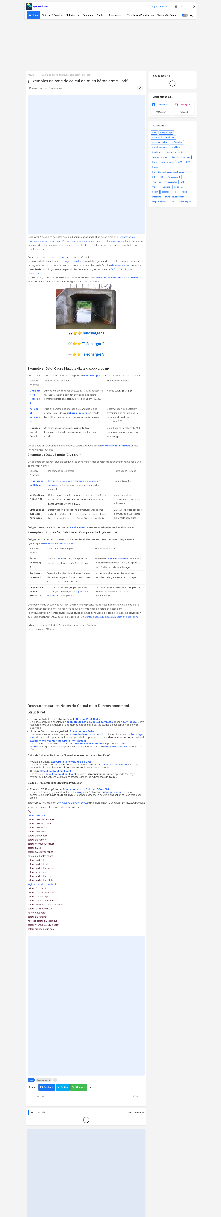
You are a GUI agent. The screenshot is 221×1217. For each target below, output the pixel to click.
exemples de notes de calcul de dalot (118, 277)
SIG (161, 177)
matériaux (156, 197)
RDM (154, 177)
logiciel (185, 192)
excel (175, 192)
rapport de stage (160, 202)
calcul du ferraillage (114, 764)
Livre (154, 162)
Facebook (48, 1087)
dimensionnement (120, 265)
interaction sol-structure (115, 445)
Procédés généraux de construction (168, 172)
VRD (183, 182)
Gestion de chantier (175, 152)
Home (35, 15)
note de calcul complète (89, 743)
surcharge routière (76, 413)
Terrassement (174, 177)
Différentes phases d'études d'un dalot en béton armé (109, 617)
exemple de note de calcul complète (90, 722)
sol (173, 202)
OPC (180, 162)
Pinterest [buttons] (184, 112)
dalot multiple (91, 375)
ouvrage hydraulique (72, 261)
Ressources (115, 15)
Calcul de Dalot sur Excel (55, 771)
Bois (154, 132)
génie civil (44, 249)
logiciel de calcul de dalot (42, 884)
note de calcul (59, 257)
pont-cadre (130, 722)
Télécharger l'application (140, 15)
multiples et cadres (114, 241)
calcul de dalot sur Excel (60, 774)
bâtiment (178, 187)
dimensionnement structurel (59, 543)
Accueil (31, 75)
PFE (188, 162)
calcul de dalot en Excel (73, 802)
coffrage (165, 192)
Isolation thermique (181, 157)
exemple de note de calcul (86, 734)
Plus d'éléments (136, 1112)
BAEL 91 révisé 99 (120, 269)
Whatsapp (80, 1087)
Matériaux (71, 15)
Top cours (156, 182)
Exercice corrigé (159, 147)
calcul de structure (115, 746)
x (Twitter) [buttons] (161, 112)
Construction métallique (163, 137)
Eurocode (34, 273)
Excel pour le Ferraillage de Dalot (71, 761)
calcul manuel (77, 527)
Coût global (176, 142)
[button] (185, 15)
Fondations (157, 152)
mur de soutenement (174, 197)
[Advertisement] (111, 44)
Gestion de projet (160, 157)
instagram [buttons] (185, 105)
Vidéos (155, 187)
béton (155, 192)
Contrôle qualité (159, 142)
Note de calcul (43, 1080)
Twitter (64, 1087)
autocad (166, 187)
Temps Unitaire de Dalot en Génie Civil (86, 789)
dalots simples (95, 241)
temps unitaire (114, 792)
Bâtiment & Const (51, 15)
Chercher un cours (166, 15)
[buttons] (176, 6)
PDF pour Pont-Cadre (88, 719)
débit (61, 558)
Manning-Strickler (118, 558)
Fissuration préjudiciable (61, 481)
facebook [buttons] (163, 105)
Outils (100, 15)
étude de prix (185, 202)
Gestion (87, 15)
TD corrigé (77, 792)
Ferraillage (175, 147)
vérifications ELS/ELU (78, 245)
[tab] (33, 15)
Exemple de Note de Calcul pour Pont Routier (58, 740)
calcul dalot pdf (36, 815)
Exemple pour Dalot (82, 731)
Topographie (171, 182)
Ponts (155, 167)
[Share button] (91, 1087)
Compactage (166, 132)
